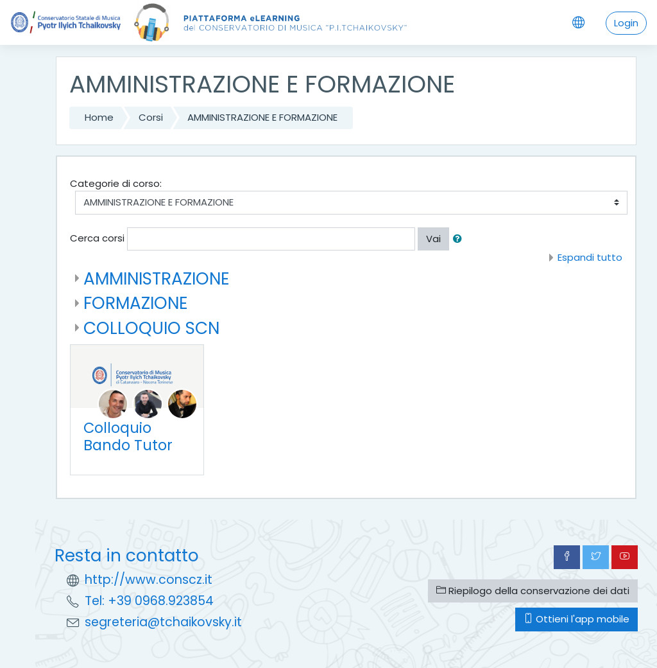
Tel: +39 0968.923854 (149, 601)
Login (626, 23)
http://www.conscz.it (148, 579)
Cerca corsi (97, 238)
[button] (460, 239)
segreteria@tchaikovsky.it (163, 622)
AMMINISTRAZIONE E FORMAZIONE (262, 117)
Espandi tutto (590, 257)
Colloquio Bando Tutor (128, 436)
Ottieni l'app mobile (576, 619)
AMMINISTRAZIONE (156, 278)
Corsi (151, 117)
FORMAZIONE (135, 303)
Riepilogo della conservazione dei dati (532, 590)
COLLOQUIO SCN (151, 328)
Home (99, 117)
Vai (433, 238)
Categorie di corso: (116, 183)
